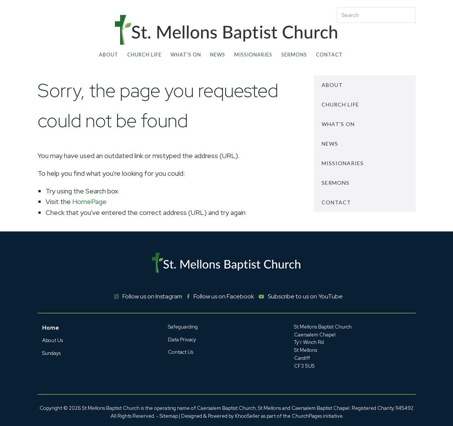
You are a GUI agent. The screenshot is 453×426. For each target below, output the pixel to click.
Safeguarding (183, 327)
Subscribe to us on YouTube (305, 296)
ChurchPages (307, 416)
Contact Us (180, 352)
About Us (52, 340)
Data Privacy (182, 339)
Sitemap (169, 416)
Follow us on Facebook (224, 296)
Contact (329, 55)
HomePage (89, 201)
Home (50, 328)
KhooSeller (247, 416)
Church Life (144, 55)
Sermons (294, 55)
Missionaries (253, 55)
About (108, 55)
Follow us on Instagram (152, 296)
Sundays (51, 353)
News (217, 55)
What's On (186, 55)
